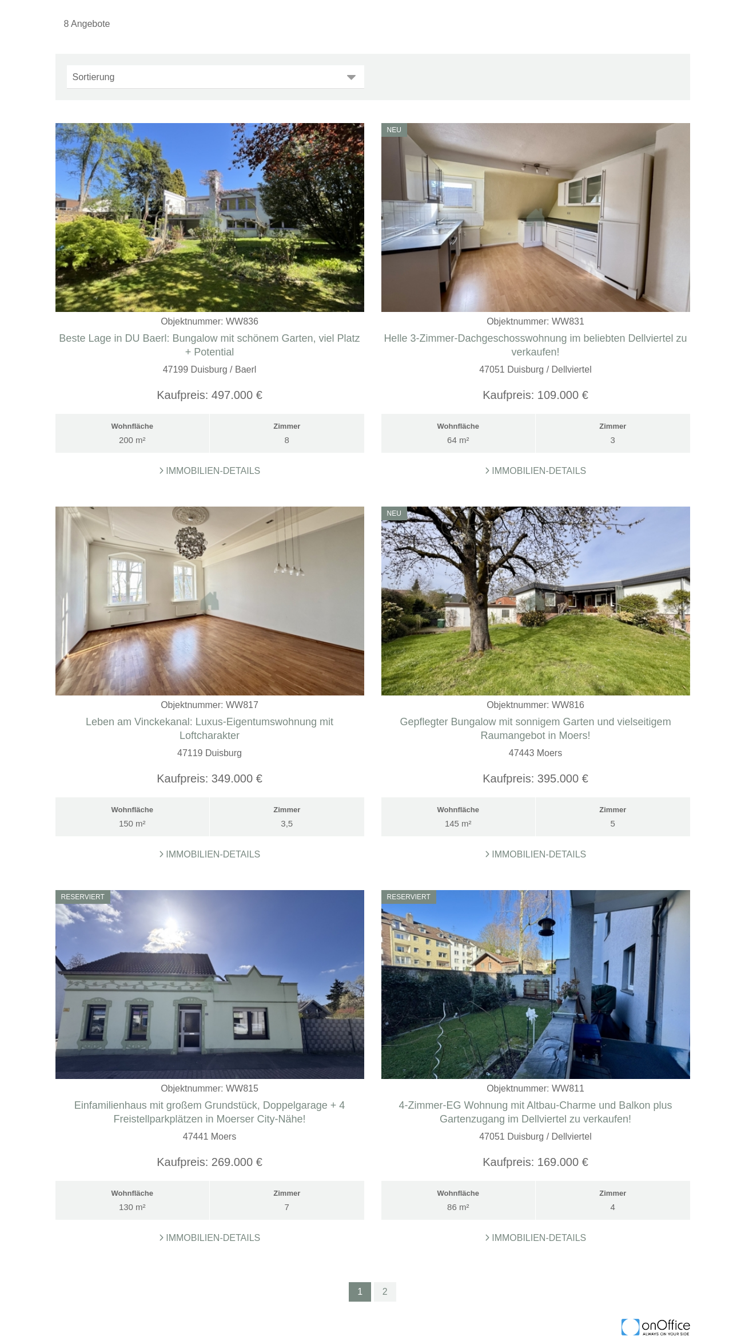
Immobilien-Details (210, 471)
